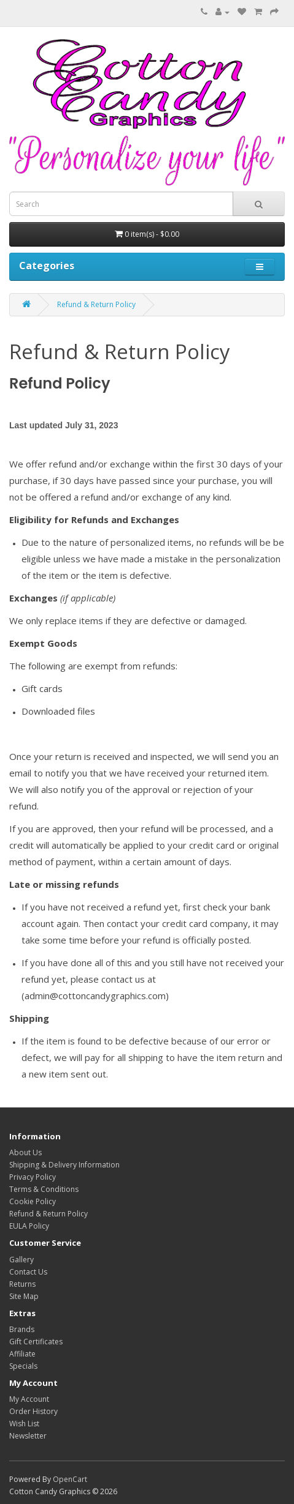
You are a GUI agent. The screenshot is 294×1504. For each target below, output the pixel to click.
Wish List (24, 1423)
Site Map (24, 1296)
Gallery (21, 1259)
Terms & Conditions (44, 1189)
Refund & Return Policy (96, 304)
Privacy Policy (32, 1177)
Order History (33, 1411)
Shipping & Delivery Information (64, 1165)
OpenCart (70, 1479)
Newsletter (28, 1436)
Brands (21, 1329)
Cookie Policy (32, 1201)
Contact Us (28, 1272)
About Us (25, 1152)
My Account (29, 1399)
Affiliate (22, 1354)
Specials (23, 1366)
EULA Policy (29, 1226)
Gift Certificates (36, 1341)
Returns (22, 1284)
